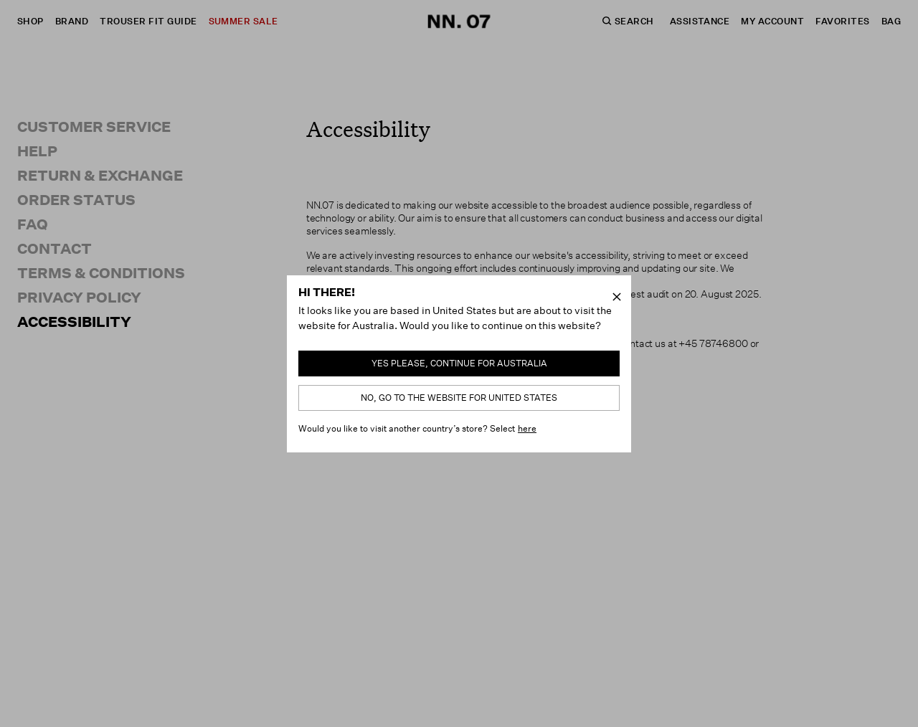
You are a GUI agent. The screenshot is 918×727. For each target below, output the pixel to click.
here (527, 428)
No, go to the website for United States (459, 397)
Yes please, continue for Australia (459, 363)
